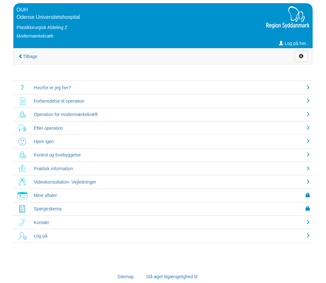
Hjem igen (44, 141)
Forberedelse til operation (59, 101)
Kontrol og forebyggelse (57, 154)
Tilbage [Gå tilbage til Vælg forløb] (27, 56)
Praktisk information (53, 168)
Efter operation (48, 128)
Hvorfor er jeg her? (52, 87)
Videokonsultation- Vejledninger (65, 182)
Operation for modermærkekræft (66, 114)
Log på (40, 235)
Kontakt (41, 222)
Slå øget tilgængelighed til (171, 276)
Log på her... (294, 43)
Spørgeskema (47, 208)
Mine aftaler (45, 195)
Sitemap (125, 276)
